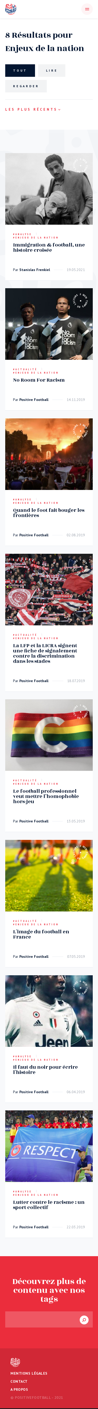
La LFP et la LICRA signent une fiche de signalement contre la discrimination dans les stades (45, 653)
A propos (19, 1389)
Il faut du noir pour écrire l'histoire (45, 1069)
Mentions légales (29, 1373)
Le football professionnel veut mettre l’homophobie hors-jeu (46, 796)
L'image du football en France (41, 934)
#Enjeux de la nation (36, 237)
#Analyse (22, 234)
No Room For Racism (39, 380)
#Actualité (25, 369)
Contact (19, 1381)
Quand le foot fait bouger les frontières (48, 513)
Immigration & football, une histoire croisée (49, 247)
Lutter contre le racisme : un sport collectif (49, 1205)
